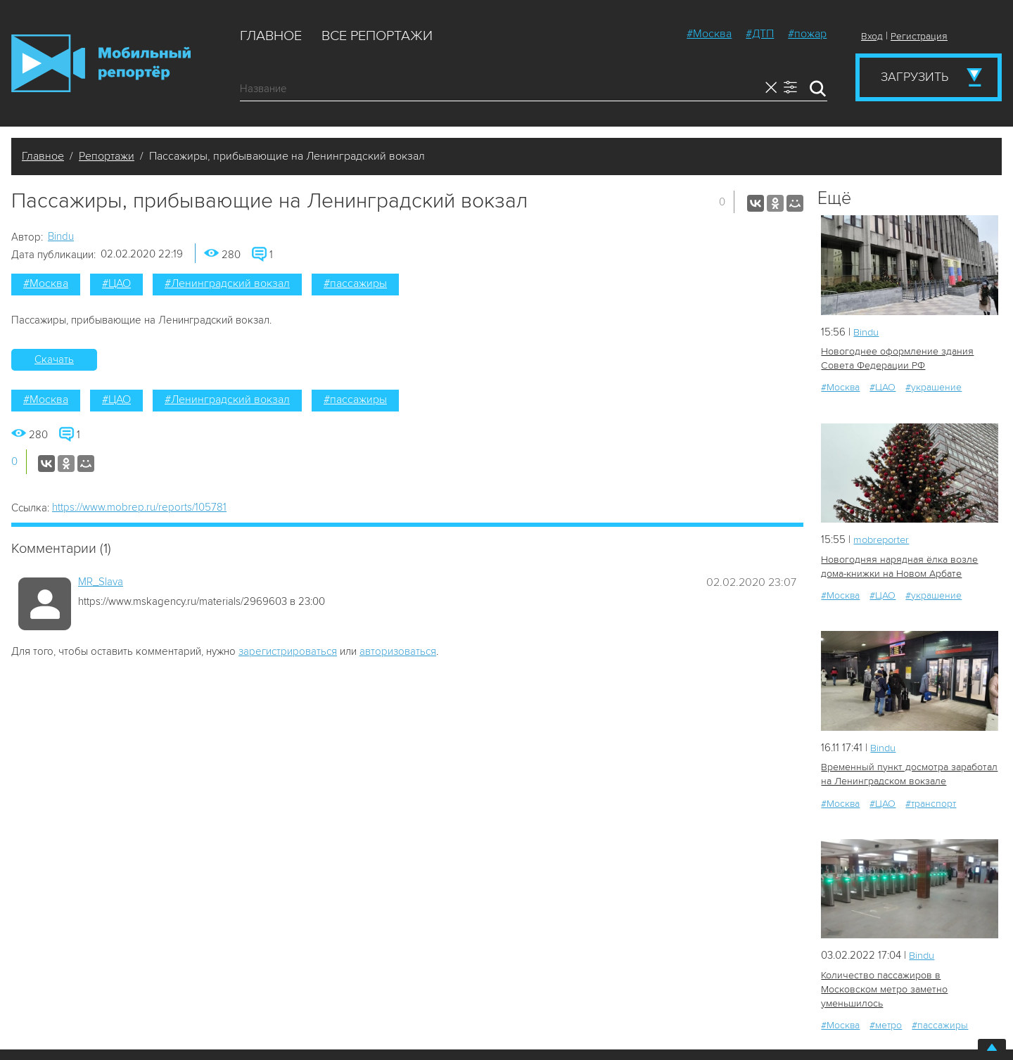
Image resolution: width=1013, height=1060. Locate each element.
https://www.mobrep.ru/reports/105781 (139, 507)
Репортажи (106, 156)
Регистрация (919, 36)
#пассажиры (355, 283)
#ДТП (760, 34)
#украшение (933, 387)
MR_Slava (100, 581)
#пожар (807, 34)
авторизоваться (397, 651)
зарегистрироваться (287, 651)
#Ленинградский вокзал (227, 283)
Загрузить (914, 76)
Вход (872, 36)
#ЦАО (116, 283)
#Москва (709, 34)
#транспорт (930, 802)
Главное (271, 35)
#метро (885, 1010)
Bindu (61, 236)
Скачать (54, 359)
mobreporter (883, 539)
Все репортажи (377, 35)
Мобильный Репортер (101, 63)
